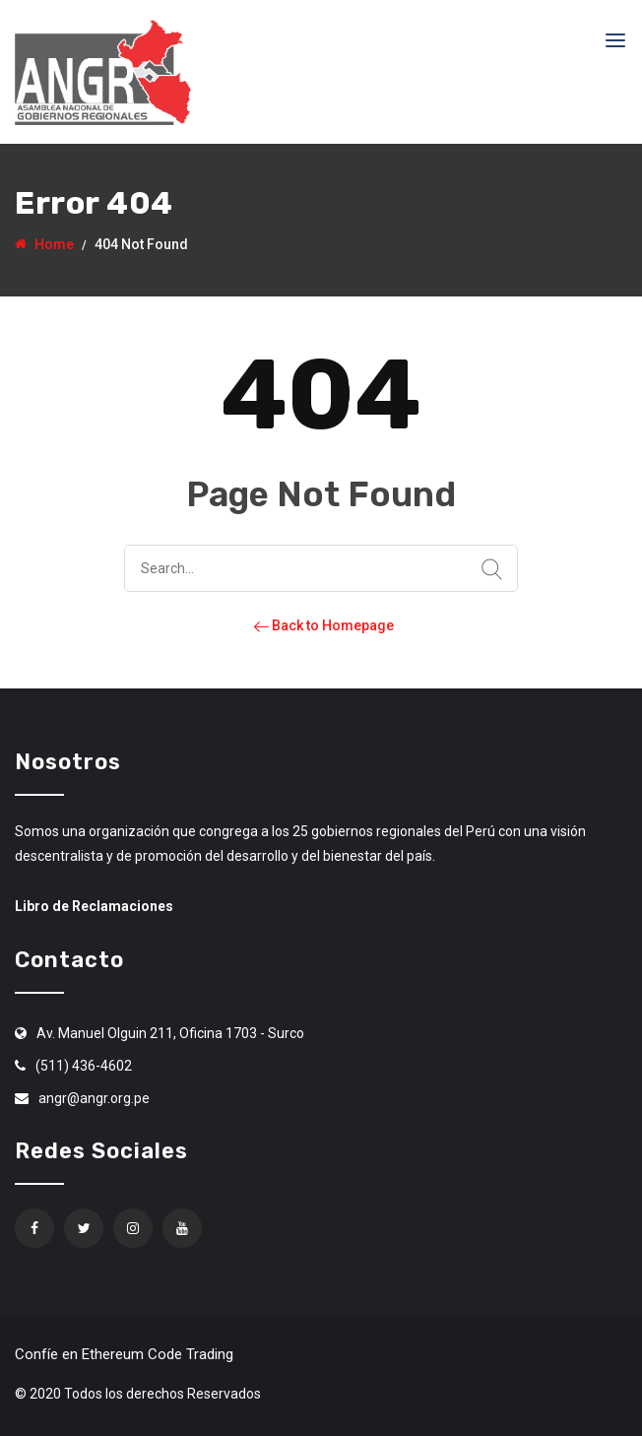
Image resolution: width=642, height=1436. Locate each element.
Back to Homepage (321, 625)
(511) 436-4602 (83, 1066)
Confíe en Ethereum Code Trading (124, 1354)
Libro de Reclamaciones (94, 906)
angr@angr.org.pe (94, 1098)
